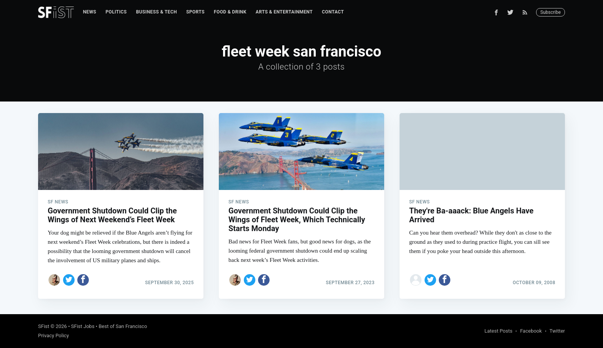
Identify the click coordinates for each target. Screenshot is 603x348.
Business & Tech (156, 12)
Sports (195, 12)
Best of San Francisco (122, 326)
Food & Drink (230, 12)
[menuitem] (89, 12)
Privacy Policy (53, 335)
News (90, 12)
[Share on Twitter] (68, 279)
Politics (116, 12)
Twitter (557, 331)
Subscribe (550, 12)
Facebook (530, 331)
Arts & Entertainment (284, 12)
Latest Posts (499, 331)
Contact (333, 12)
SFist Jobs (83, 326)
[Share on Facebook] (83, 279)
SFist (43, 326)
